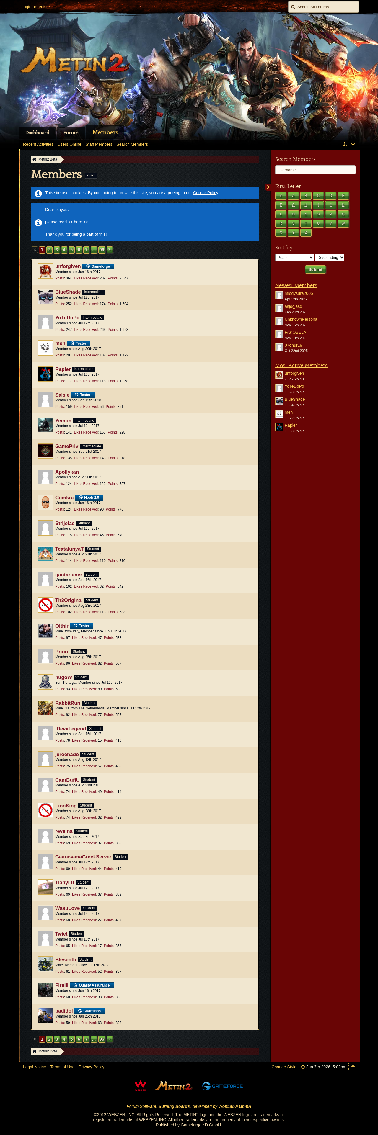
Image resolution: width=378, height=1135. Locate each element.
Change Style (284, 1066)
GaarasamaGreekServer (83, 857)
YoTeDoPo (67, 317)
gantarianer (68, 575)
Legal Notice (34, 1066)
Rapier (63, 369)
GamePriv (66, 446)
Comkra (64, 498)
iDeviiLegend (70, 729)
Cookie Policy (205, 192)
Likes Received (86, 278)
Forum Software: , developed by (189, 1106)
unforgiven (68, 266)
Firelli (62, 985)
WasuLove (67, 908)
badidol (64, 1011)
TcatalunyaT (69, 549)
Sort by (283, 248)
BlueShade (68, 292)
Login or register (36, 6)
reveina (64, 831)
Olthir (62, 626)
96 (102, 249)
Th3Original (69, 600)
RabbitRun (67, 703)
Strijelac (64, 523)
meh (60, 343)
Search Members (295, 159)
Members (105, 132)
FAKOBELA (295, 332)
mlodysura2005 (299, 293)
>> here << (78, 222)
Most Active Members (301, 365)
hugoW (63, 677)
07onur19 (293, 345)
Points (113, 278)
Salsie (62, 395)
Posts (59, 278)
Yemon (63, 420)
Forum (71, 133)
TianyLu (64, 882)
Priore (62, 652)
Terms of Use (62, 1066)
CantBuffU (67, 780)
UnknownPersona (301, 319)
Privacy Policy (91, 1066)
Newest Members (296, 285)
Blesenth (65, 959)
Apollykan (67, 472)
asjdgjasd (293, 306)
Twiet (61, 934)
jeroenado (67, 754)
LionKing (66, 806)
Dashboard (37, 133)
